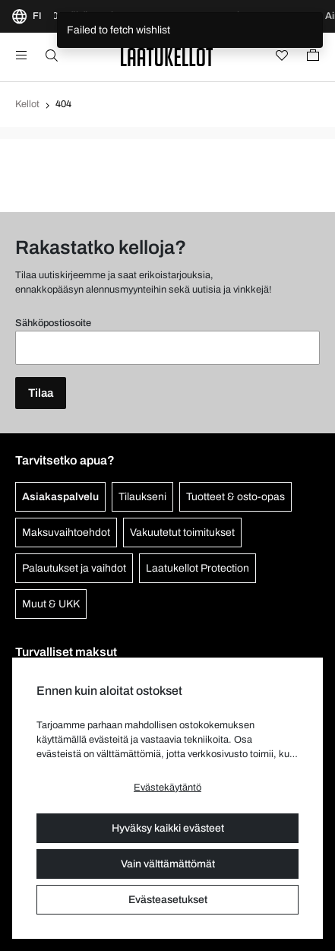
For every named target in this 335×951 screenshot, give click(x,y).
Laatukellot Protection (197, 568)
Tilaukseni (142, 496)
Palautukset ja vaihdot (74, 568)
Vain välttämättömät (168, 864)
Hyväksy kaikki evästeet (168, 828)
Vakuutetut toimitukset (182, 532)
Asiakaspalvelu (60, 496)
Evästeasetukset (167, 899)
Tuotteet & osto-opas (235, 496)
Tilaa (40, 393)
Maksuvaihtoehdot (66, 532)
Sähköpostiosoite (53, 323)
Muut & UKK (51, 604)
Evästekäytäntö (167, 787)
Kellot (27, 104)
